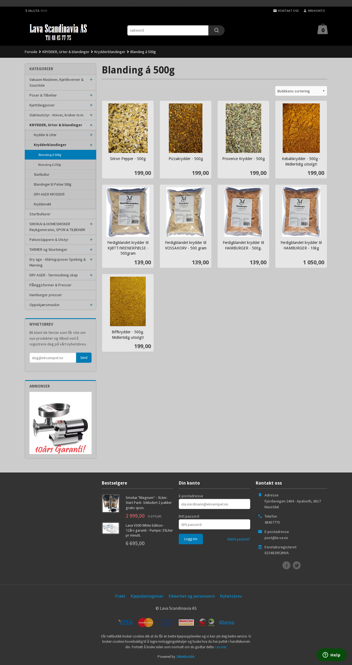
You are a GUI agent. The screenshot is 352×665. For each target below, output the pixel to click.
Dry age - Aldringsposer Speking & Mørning (57, 262)
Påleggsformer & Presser (50, 284)
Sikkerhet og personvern (192, 596)
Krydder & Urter (45, 135)
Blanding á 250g (49, 165)
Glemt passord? (238, 539)
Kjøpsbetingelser (147, 596)
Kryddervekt (42, 204)
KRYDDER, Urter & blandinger (55, 124)
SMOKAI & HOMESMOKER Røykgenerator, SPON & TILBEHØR (57, 226)
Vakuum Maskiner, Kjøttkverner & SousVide (56, 82)
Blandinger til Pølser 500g (52, 184)
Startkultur (41, 174)
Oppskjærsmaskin (44, 304)
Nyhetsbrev (231, 596)
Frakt (120, 596)
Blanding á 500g (49, 155)
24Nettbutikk (185, 656)
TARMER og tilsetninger (48, 249)
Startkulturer (40, 213)
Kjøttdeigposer (42, 105)
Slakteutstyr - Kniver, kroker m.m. (56, 114)
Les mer (221, 647)
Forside (31, 51)
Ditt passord (189, 516)
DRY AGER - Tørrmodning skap (53, 275)
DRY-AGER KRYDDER (49, 194)
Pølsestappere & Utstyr (48, 239)
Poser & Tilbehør (43, 95)
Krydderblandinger (50, 144)
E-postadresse (191, 495)
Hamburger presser (45, 294)
